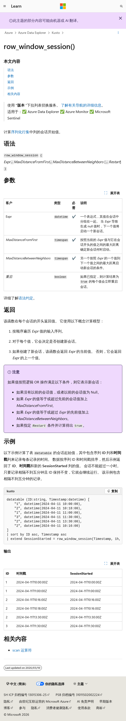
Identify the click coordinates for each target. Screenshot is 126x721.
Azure (9, 32)
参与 (22, 708)
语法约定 (25, 297)
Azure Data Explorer (32, 32)
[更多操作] (118, 33)
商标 (99, 708)
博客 (7, 708)
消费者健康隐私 (57, 708)
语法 (10, 70)
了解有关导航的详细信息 (81, 105)
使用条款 (84, 708)
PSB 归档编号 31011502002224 (78, 694)
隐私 (7, 701)
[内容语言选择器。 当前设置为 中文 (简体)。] (16, 684)
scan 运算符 (22, 650)
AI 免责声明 (85, 701)
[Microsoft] (63, 6)
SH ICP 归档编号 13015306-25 (25, 694)
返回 (10, 82)
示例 (10, 88)
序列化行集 (20, 131)
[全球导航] (4, 6)
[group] (63, 519)
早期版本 (105, 701)
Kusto (56, 32)
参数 (10, 76)
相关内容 (13, 94)
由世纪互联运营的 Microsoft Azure (43, 701)
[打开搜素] (121, 6)
